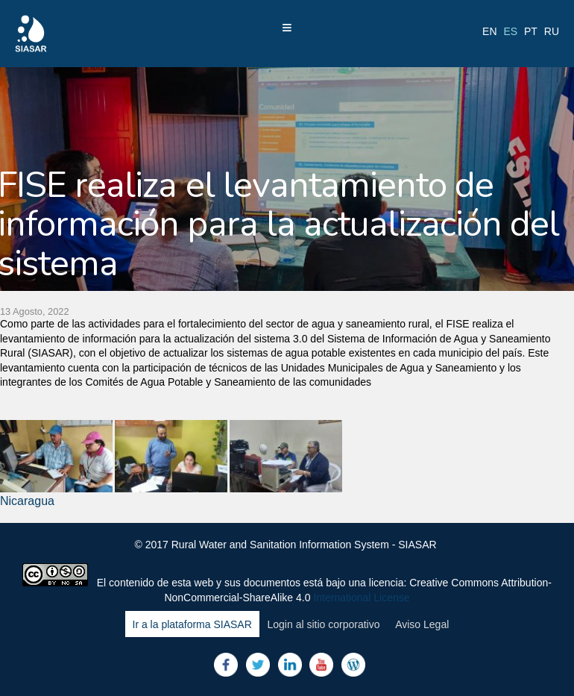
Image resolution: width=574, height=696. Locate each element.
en (489, 31)
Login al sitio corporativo (323, 624)
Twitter (258, 665)
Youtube (321, 665)
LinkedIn (290, 665)
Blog (353, 665)
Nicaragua (27, 501)
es (510, 31)
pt (530, 31)
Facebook (226, 665)
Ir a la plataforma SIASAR (192, 624)
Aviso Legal (422, 624)
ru (551, 31)
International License (361, 597)
